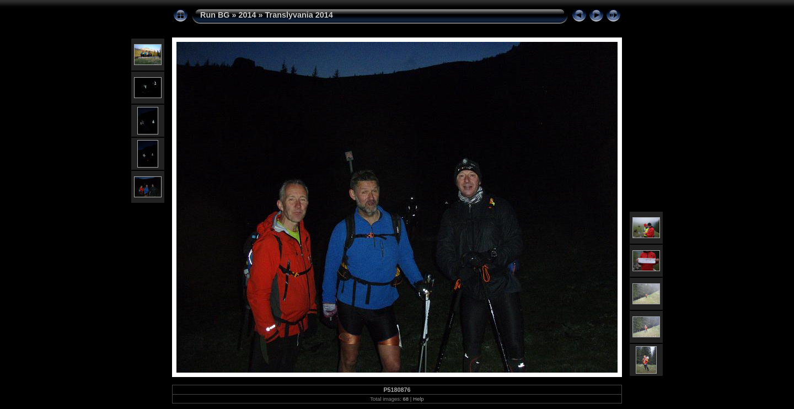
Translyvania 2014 (299, 14)
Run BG (215, 14)
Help (418, 399)
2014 (247, 14)
